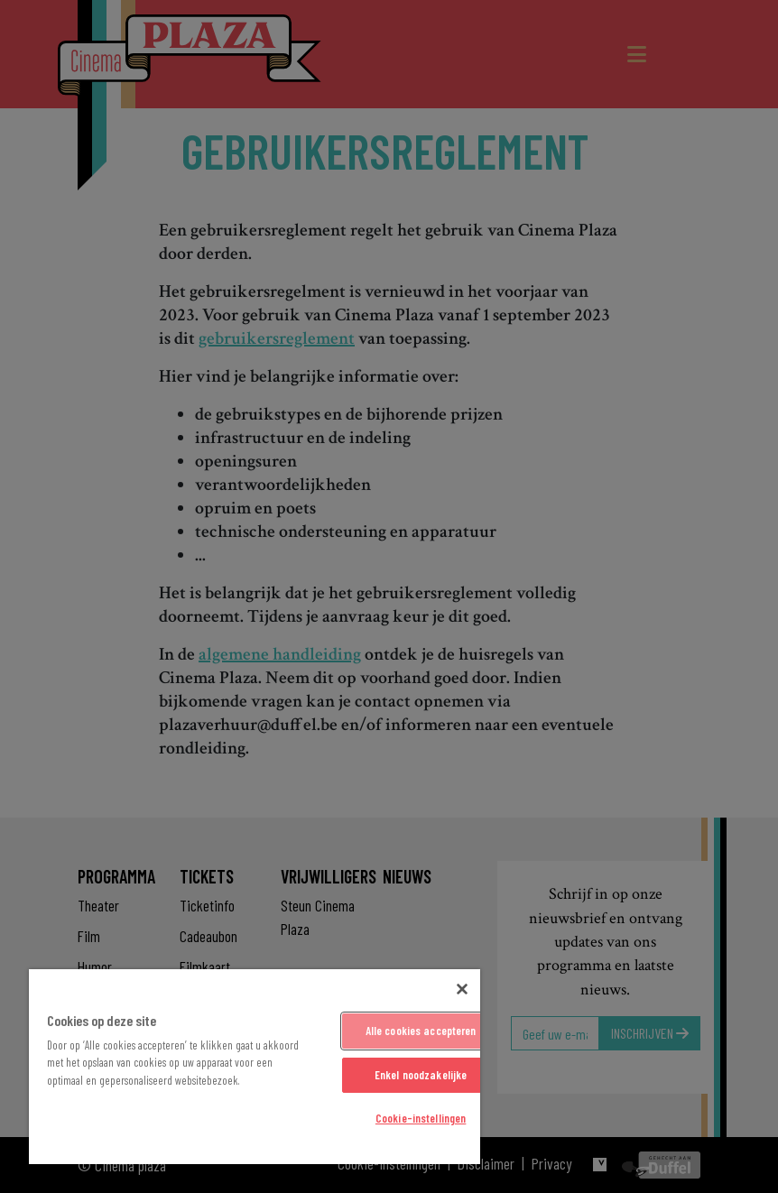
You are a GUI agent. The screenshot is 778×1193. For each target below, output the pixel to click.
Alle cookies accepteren (421, 1030)
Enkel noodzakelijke (421, 1075)
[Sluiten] (462, 989)
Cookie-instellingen (420, 1118)
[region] (254, 1066)
